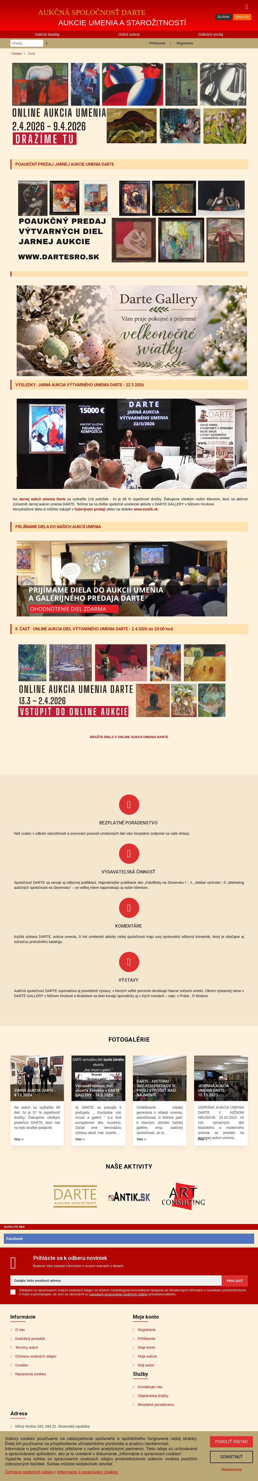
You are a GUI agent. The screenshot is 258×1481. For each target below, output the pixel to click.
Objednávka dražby (153, 1395)
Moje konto (146, 1347)
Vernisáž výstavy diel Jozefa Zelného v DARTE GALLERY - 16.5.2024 (97, 1090)
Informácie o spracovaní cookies (87, 1471)
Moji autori (146, 1364)
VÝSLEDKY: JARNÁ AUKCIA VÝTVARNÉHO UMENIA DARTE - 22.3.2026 (83, 384)
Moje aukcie (147, 1356)
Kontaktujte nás (150, 1386)
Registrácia (183, 43)
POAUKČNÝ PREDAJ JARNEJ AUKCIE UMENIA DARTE (67, 164)
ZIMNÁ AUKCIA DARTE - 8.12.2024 (35, 1092)
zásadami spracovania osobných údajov (118, 1293)
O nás (20, 1329)
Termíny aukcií (26, 1347)
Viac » (19, 1139)
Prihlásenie (156, 43)
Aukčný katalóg (47, 34)
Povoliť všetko (231, 1440)
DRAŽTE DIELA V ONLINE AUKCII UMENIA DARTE (129, 736)
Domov (16, 53)
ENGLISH (242, 17)
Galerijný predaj (210, 34)
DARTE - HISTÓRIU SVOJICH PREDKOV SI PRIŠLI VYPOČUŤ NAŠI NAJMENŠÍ (156, 1088)
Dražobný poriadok (30, 1338)
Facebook (14, 1238)
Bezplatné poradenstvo (156, 1404)
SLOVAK (223, 17)
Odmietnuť (231, 1456)
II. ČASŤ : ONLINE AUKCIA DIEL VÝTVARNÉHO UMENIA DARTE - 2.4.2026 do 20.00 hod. (98, 628)
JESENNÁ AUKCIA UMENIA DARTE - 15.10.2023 (213, 1090)
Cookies (21, 1364)
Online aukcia (129, 34)
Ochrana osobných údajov (36, 1356)
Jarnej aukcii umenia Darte (42, 499)
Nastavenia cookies (30, 1373)
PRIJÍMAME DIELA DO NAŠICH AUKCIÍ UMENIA (59, 526)
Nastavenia (231, 1469)
